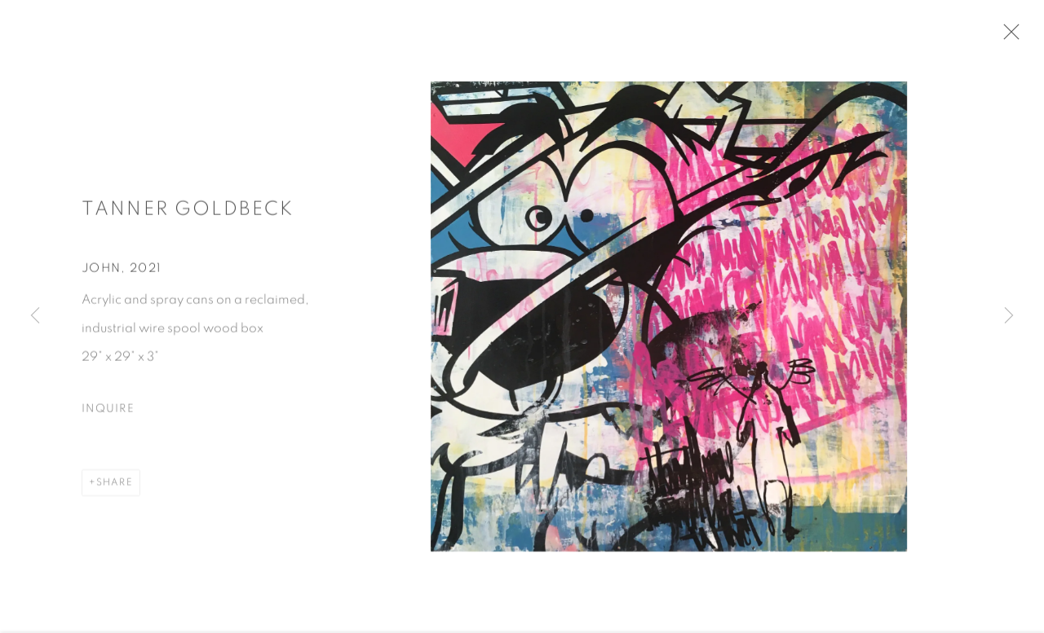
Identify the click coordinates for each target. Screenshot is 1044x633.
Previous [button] (35, 316)
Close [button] (1010, 36)
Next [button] (1009, 316)
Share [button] (114, 487)
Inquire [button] (108, 414)
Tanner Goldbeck (188, 213)
